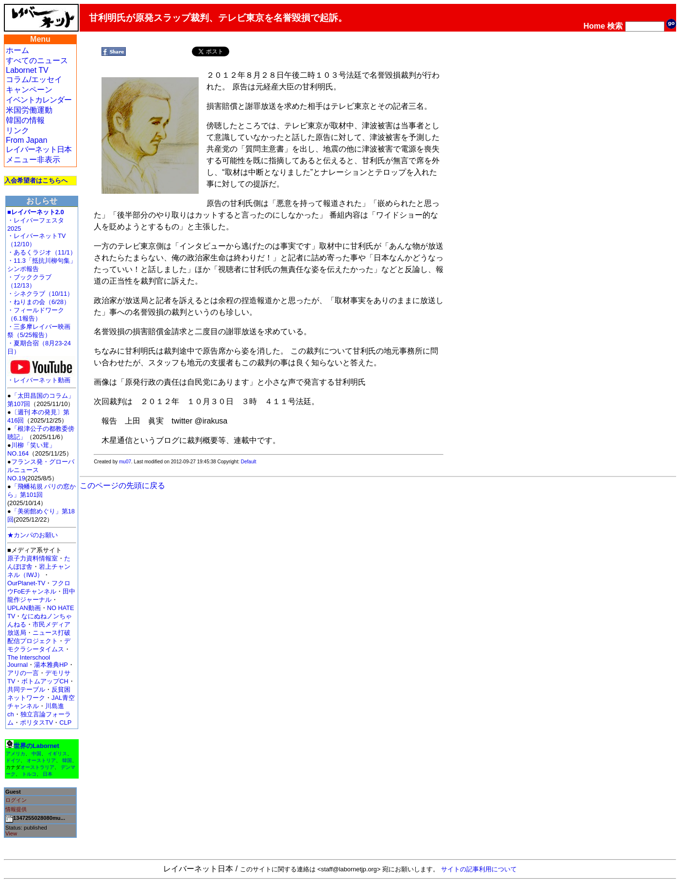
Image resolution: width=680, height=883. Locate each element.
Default (248, 461)
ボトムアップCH (44, 681)
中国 (36, 753)
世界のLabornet (36, 745)
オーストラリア (37, 767)
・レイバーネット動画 (41, 377)
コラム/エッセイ (34, 79)
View (11, 833)
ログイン (16, 800)
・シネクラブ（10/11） (40, 293)
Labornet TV (27, 70)
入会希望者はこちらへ (36, 180)
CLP (65, 722)
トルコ (29, 774)
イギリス (57, 753)
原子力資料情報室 (32, 558)
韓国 (67, 760)
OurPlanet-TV (26, 583)
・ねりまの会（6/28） (38, 302)
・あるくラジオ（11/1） (41, 252)
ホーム (17, 50)
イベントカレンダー (38, 100)
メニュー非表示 (33, 159)
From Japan (26, 140)
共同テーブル (26, 689)
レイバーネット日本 (38, 149)
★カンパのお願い (32, 535)
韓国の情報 (25, 120)
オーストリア (41, 760)
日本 (47, 774)
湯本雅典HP (51, 664)
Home (594, 26)
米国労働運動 (29, 110)
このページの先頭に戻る (122, 485)
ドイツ (13, 760)
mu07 (125, 461)
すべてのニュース (37, 60)
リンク (17, 130)
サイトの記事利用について (479, 869)
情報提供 (16, 809)
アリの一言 (23, 673)
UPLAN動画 (24, 607)
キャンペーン (29, 89)
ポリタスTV (36, 722)
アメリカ (15, 753)
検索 (615, 26)
